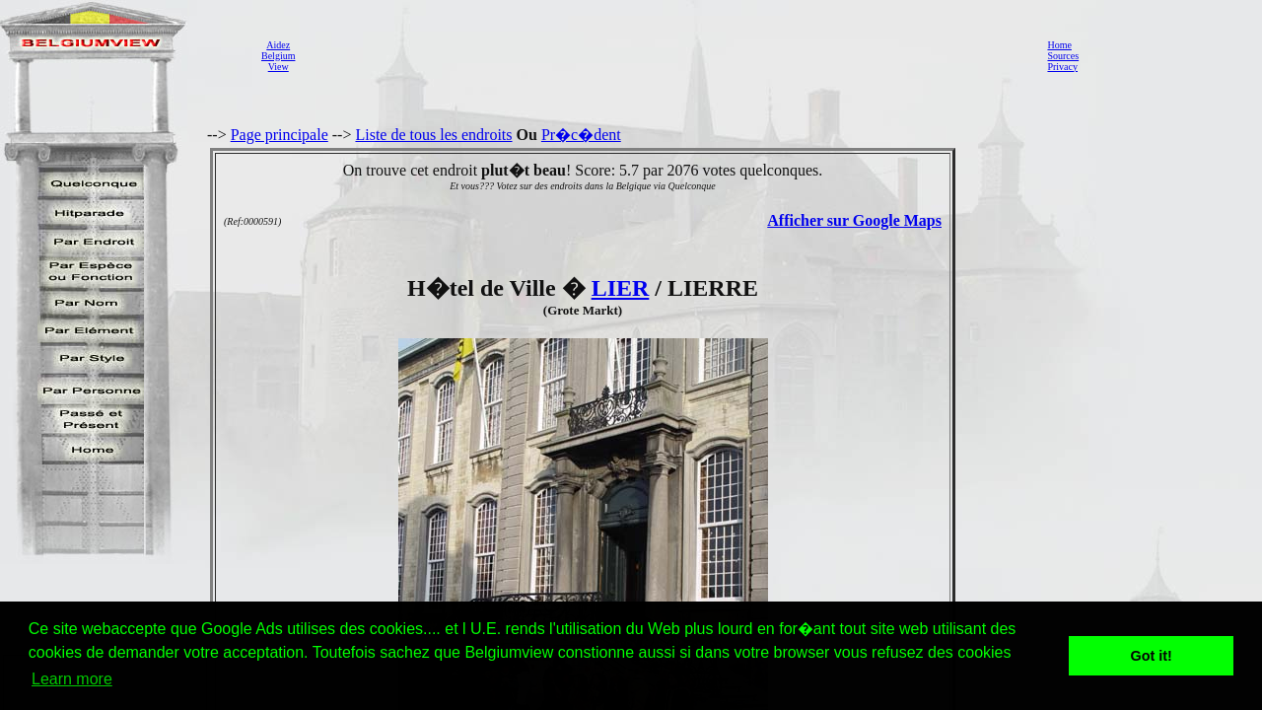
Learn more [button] (72, 679)
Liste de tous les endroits (433, 134)
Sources (1063, 55)
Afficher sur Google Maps (854, 220)
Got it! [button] (1151, 656)
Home (1059, 44)
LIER (621, 288)
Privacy (1062, 66)
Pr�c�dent (581, 134)
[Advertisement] (665, 55)
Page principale (279, 134)
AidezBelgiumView (278, 55)
